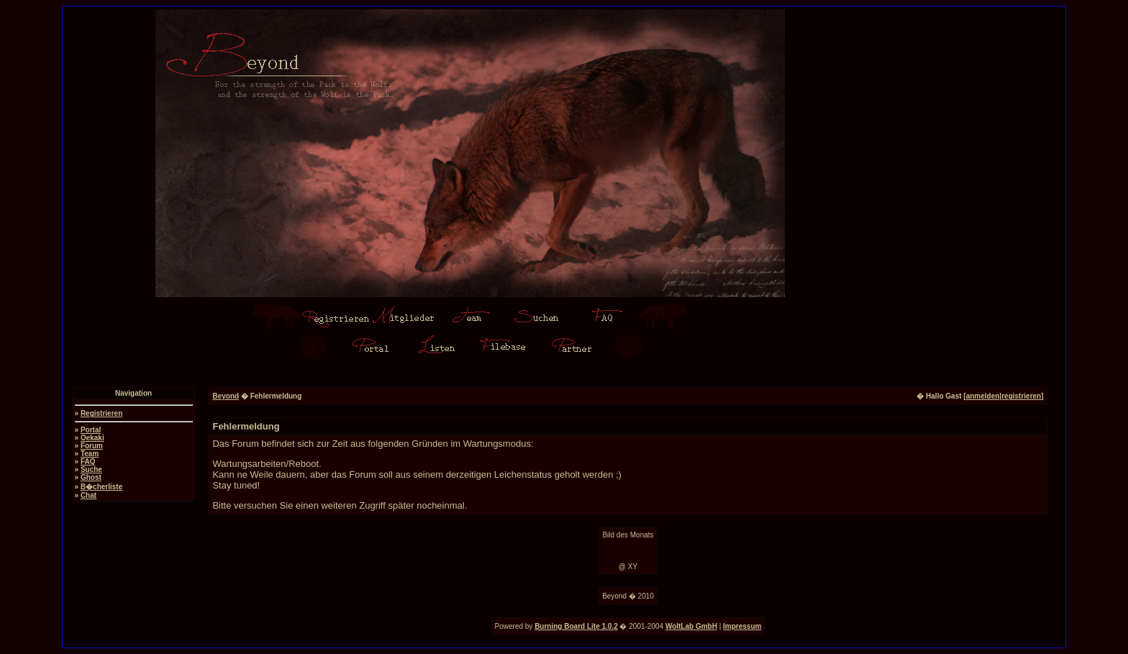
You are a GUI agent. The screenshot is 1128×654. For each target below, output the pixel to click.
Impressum (742, 626)
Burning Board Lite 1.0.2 (576, 626)
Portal (91, 430)
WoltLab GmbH (691, 626)
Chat (88, 495)
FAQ (88, 461)
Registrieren (101, 413)
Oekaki (92, 438)
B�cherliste (101, 487)
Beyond (225, 396)
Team (90, 454)
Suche (91, 469)
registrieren (1021, 396)
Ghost (91, 477)
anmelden (983, 396)
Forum (92, 446)
